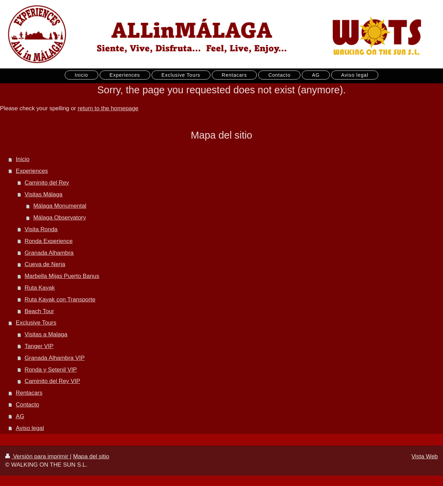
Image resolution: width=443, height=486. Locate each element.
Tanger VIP (39, 346)
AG (20, 416)
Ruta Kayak (40, 287)
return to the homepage (108, 108)
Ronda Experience (49, 241)
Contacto (27, 404)
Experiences (32, 171)
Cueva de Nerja (45, 264)
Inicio (22, 159)
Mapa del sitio (91, 456)
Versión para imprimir (37, 456)
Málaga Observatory (59, 217)
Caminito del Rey (47, 182)
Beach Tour (39, 311)
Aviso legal (30, 428)
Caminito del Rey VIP (52, 381)
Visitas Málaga (44, 194)
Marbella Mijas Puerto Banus (62, 276)
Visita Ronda (41, 229)
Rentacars (29, 393)
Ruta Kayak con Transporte (60, 299)
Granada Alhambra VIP (55, 358)
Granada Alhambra (49, 253)
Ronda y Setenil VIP (51, 369)
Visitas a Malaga (46, 334)
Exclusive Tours (36, 322)
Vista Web (425, 456)
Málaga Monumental (59, 206)
